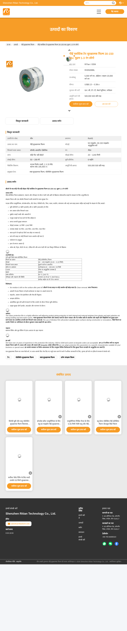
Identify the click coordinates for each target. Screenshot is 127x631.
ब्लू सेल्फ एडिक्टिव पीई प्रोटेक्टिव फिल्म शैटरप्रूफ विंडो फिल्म (108, 422)
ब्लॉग (80, 527)
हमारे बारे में (82, 516)
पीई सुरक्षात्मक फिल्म (27, 45)
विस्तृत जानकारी (22, 121)
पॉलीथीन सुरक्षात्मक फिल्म (25, 357)
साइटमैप (18, 561)
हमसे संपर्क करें (82, 538)
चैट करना (114, 11)
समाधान (81, 532)
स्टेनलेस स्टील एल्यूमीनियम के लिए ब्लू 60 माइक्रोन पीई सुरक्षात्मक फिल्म (48, 422)
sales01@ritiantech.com (19, 523)
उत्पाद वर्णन (56, 121)
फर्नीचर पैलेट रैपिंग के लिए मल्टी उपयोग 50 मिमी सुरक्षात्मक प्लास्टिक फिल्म (19, 479)
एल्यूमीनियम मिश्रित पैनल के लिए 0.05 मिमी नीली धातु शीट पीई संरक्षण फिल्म (78, 422)
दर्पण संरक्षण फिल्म (67, 357)
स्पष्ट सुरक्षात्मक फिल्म (47, 357)
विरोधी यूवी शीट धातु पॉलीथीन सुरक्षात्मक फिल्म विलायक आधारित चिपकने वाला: (19, 422)
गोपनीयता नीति (10, 561)
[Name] (113, 3)
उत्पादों (16, 45)
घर (8, 45)
